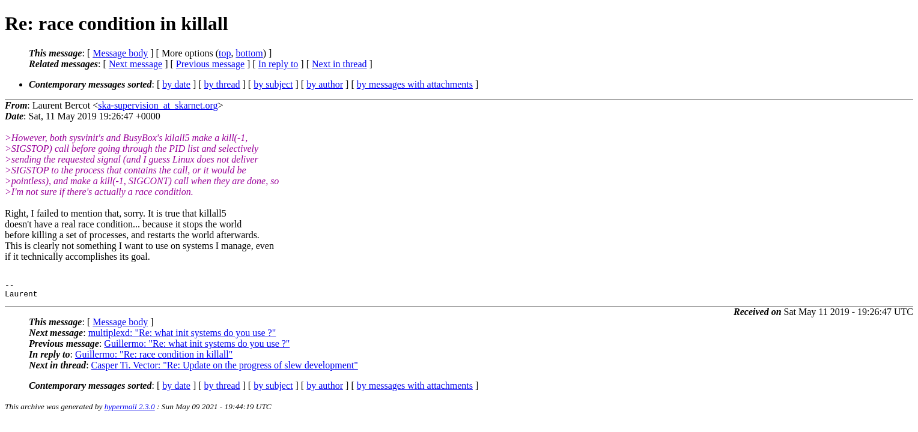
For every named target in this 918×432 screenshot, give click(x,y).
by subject (273, 84)
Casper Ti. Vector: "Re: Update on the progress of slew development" (224, 369)
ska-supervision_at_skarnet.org (157, 105)
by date (176, 84)
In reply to (278, 64)
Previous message (210, 64)
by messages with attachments (415, 84)
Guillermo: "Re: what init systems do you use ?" (197, 347)
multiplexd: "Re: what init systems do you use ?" (182, 336)
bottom (249, 53)
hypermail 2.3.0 (130, 410)
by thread (222, 84)
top (225, 53)
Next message (135, 64)
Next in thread (339, 64)
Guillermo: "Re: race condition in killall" (154, 358)
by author (324, 84)
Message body (120, 53)
